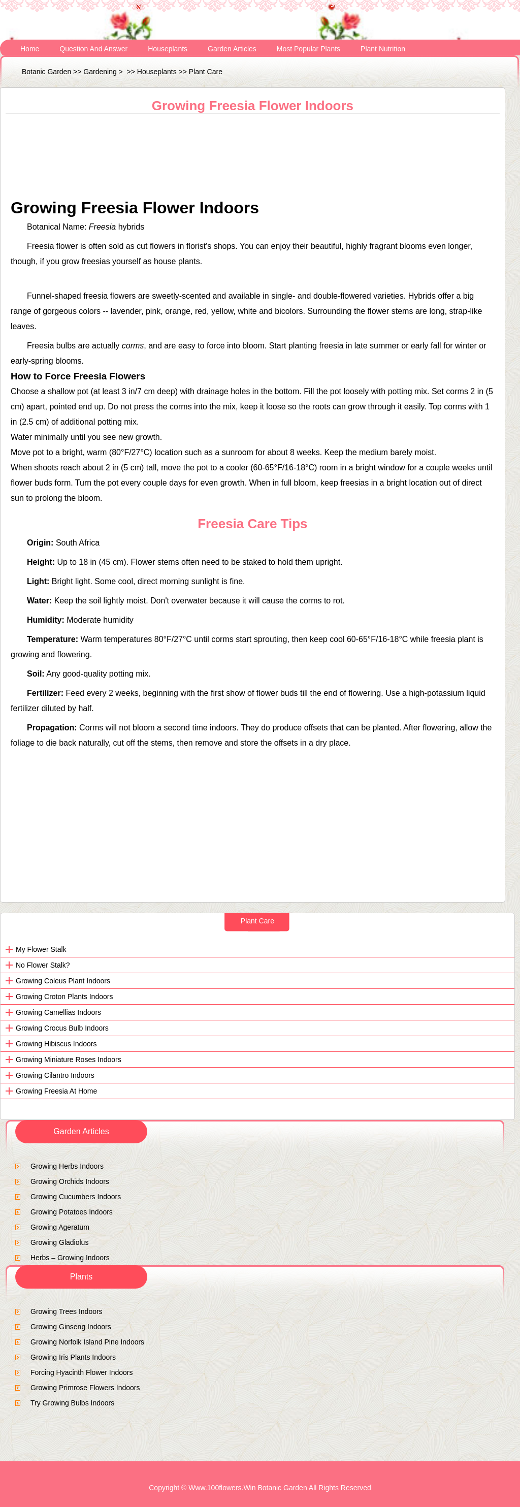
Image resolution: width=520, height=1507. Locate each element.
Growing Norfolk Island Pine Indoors (87, 1342)
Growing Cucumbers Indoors (75, 1197)
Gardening (99, 72)
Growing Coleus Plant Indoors (63, 981)
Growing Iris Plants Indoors (73, 1357)
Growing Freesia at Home (56, 1091)
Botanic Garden (46, 72)
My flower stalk (41, 949)
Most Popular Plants (308, 49)
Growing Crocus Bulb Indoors (62, 1028)
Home (29, 49)
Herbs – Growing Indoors (70, 1258)
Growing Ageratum (59, 1227)
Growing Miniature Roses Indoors (68, 1059)
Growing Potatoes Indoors (71, 1212)
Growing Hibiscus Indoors (56, 1044)
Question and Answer (93, 49)
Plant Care (205, 72)
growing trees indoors (66, 1311)
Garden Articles (232, 49)
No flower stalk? (43, 965)
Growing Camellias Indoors (58, 1012)
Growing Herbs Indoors (67, 1166)
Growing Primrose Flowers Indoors (85, 1388)
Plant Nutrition (383, 49)
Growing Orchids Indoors (69, 1181)
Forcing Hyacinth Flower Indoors (81, 1372)
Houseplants (167, 49)
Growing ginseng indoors (70, 1327)
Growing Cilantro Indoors (55, 1075)
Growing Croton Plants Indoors (64, 996)
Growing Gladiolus (59, 1242)
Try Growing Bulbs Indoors (72, 1403)
